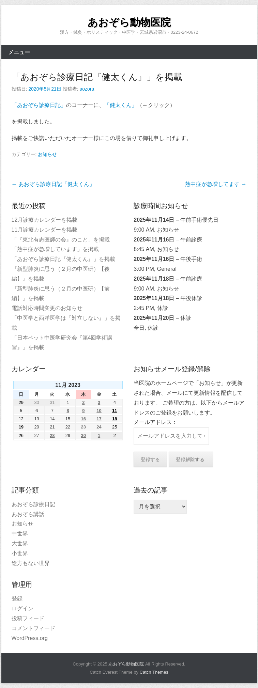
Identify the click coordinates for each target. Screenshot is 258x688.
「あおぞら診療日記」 (39, 105)
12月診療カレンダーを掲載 (45, 220)
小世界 (20, 553)
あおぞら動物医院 (129, 22)
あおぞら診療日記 (33, 504)
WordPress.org (30, 638)
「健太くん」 (120, 105)
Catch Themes (154, 672)
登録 (17, 598)
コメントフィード (33, 628)
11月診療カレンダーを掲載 (45, 230)
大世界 (20, 543)
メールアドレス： (155, 422)
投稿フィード (28, 618)
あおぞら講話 (28, 514)
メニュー (19, 52)
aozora (86, 89)
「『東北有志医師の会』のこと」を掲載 (61, 240)
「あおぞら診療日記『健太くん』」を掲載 (97, 77)
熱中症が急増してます (215, 184)
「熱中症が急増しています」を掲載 (55, 249)
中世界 (20, 533)
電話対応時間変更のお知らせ (47, 308)
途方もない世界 (31, 563)
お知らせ (47, 154)
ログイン (22, 608)
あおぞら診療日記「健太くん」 (53, 184)
